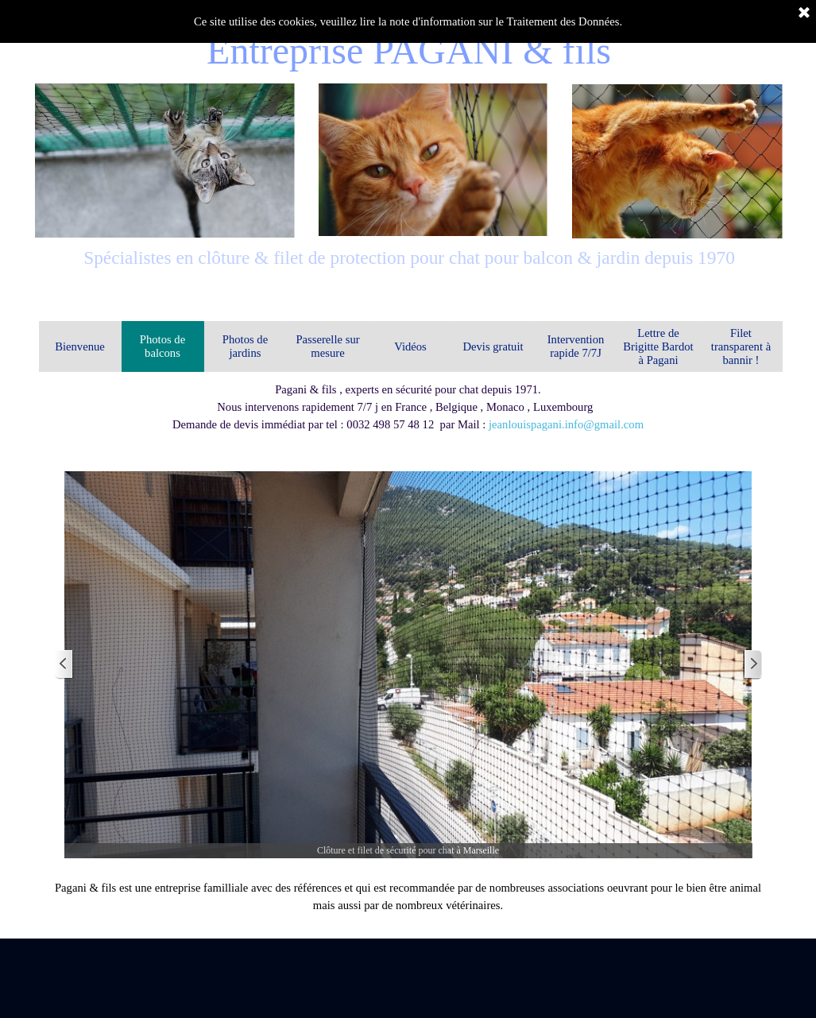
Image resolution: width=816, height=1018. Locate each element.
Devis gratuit (492, 346)
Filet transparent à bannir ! (741, 346)
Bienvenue (80, 346)
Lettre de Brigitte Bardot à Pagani (658, 346)
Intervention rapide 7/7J (576, 346)
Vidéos (410, 346)
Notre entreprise (128, 929)
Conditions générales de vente (685, 930)
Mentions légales (410, 931)
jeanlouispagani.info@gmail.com (566, 424)
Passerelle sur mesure (327, 346)
